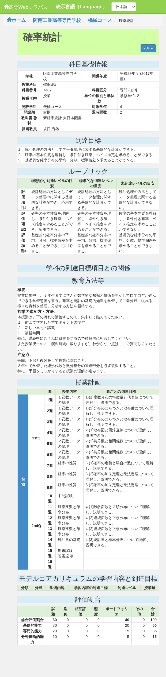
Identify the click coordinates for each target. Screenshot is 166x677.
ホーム (16, 20)
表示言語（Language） (81, 6)
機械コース (100, 20)
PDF (148, 48)
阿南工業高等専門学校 (57, 20)
